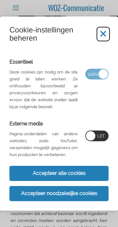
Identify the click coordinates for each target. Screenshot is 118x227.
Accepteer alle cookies (59, 173)
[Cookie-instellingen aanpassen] (103, 34)
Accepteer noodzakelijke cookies (59, 193)
